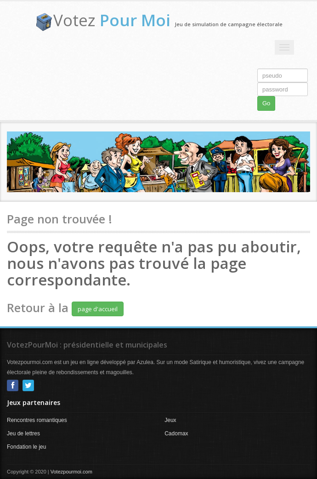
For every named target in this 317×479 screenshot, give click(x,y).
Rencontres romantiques (37, 420)
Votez (111, 20)
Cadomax (176, 433)
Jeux (170, 420)
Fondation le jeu (26, 447)
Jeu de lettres (23, 433)
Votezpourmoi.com (71, 471)
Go (266, 103)
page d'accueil (98, 309)
